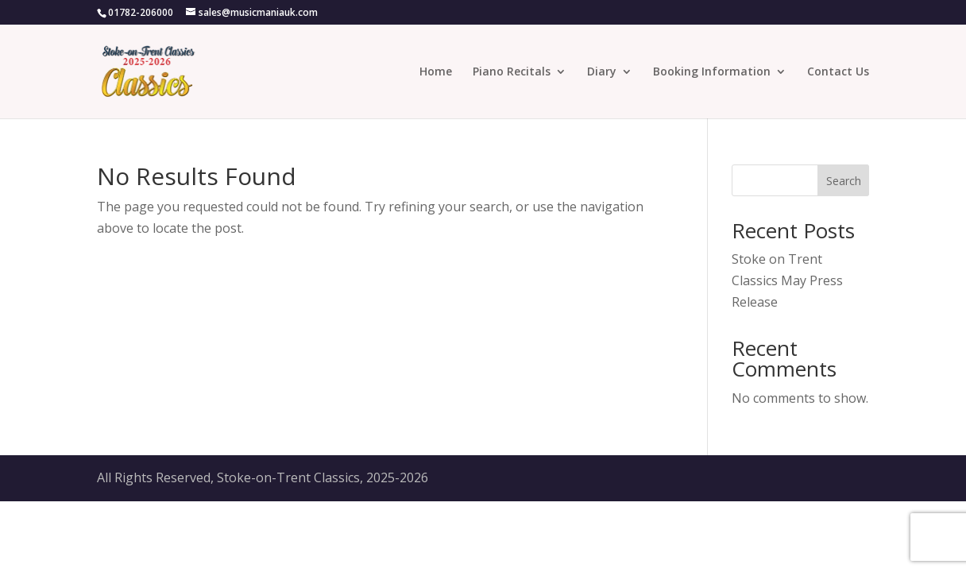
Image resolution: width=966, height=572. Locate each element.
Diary (601, 72)
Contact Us (838, 72)
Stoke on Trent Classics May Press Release (787, 280)
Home (435, 72)
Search (843, 180)
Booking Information (712, 72)
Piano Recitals (512, 72)
